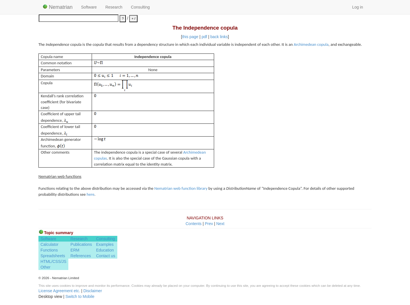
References (81, 256)
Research (113, 7)
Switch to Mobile (80, 296)
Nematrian (58, 7)
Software (89, 7)
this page (190, 36)
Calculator (49, 244)
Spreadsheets (52, 256)
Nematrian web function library (180, 188)
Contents (194, 223)
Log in (357, 7)
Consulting (140, 7)
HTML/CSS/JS (53, 261)
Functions (49, 250)
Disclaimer (92, 290)
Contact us (105, 256)
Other (45, 267)
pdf (204, 36)
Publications (81, 244)
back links (219, 36)
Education (105, 250)
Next (220, 223)
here (90, 194)
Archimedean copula (311, 44)
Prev (209, 223)
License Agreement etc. (59, 290)
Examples (104, 244)
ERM (75, 250)
